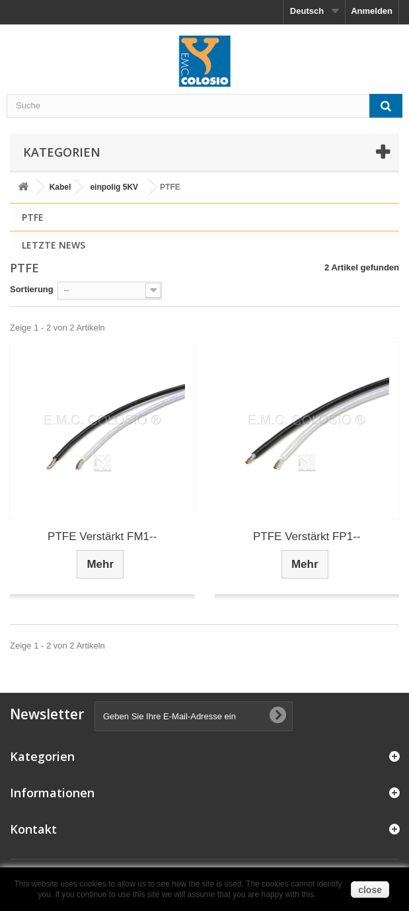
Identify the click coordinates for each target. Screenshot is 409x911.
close (370, 890)
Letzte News (53, 245)
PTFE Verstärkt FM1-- (102, 536)
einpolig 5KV (114, 187)
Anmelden (371, 11)
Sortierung (32, 289)
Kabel (60, 187)
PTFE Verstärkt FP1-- (306, 536)
